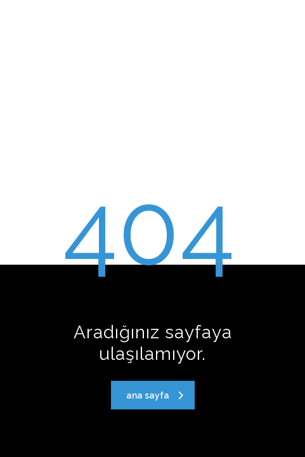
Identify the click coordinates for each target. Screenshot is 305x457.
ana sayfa (154, 395)
